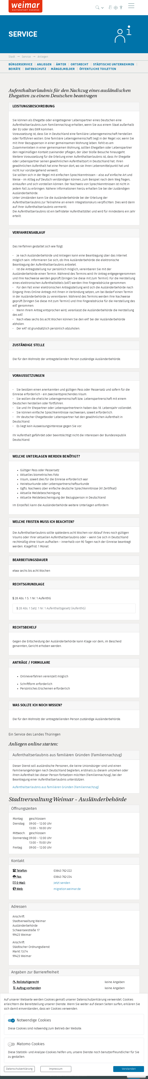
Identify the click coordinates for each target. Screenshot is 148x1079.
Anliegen (43, 56)
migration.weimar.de (67, 889)
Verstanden (129, 1069)
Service (26, 56)
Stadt (12, 56)
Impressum (56, 1069)
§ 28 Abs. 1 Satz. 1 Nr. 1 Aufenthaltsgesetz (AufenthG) (51, 608)
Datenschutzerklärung (19, 1069)
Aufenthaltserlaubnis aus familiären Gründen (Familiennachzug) (56, 787)
